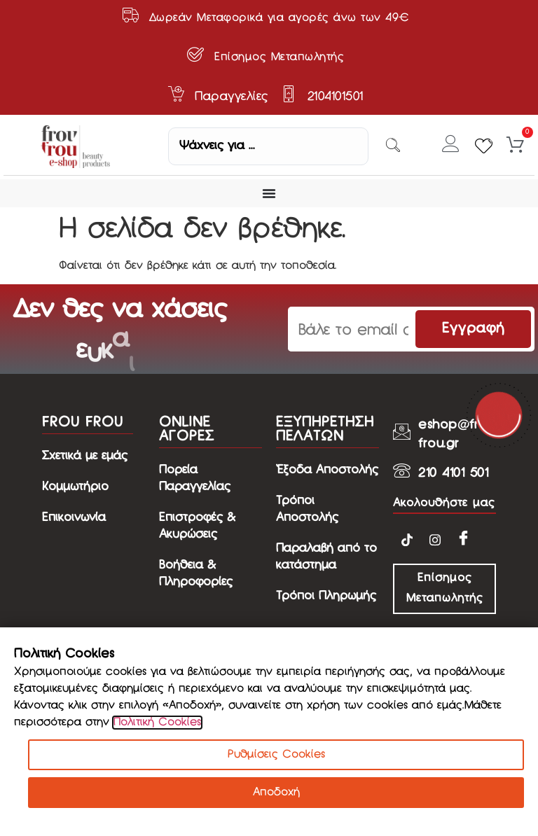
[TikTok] (407, 539)
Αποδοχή (276, 792)
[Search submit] (393, 146)
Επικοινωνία (74, 518)
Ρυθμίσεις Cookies (276, 754)
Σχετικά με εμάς (84, 456)
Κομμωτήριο (75, 487)
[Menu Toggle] (269, 193)
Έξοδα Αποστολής (327, 470)
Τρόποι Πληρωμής (326, 596)
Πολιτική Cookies (157, 722)
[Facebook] (463, 538)
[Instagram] (435, 539)
